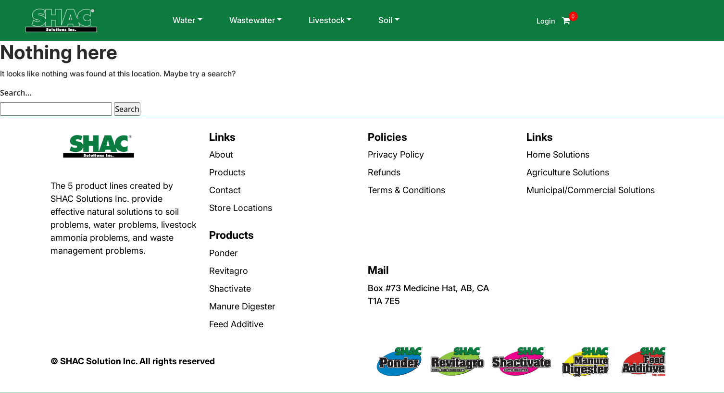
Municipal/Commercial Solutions (590, 190)
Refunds (384, 172)
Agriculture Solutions (567, 172)
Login (547, 20)
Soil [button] (385, 20)
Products (227, 172)
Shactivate (230, 288)
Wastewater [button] (252, 20)
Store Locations (240, 208)
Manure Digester (242, 306)
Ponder (223, 253)
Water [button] (184, 20)
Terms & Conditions (406, 190)
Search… (16, 92)
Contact (225, 190)
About (221, 154)
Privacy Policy (396, 154)
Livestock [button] (327, 20)
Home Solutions (557, 154)
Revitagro (228, 271)
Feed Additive (236, 324)
